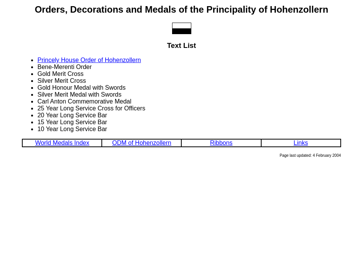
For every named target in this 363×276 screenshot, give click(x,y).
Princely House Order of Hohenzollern (89, 60)
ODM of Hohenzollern (141, 143)
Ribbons (221, 143)
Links (300, 143)
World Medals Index (62, 143)
